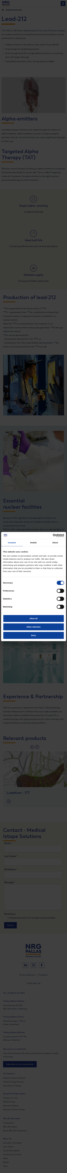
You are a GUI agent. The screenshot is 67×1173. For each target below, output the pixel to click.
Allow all (33, 618)
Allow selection (33, 627)
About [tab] (55, 542)
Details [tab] (33, 542)
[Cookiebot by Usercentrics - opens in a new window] (52, 535)
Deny (33, 635)
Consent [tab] (12, 542)
